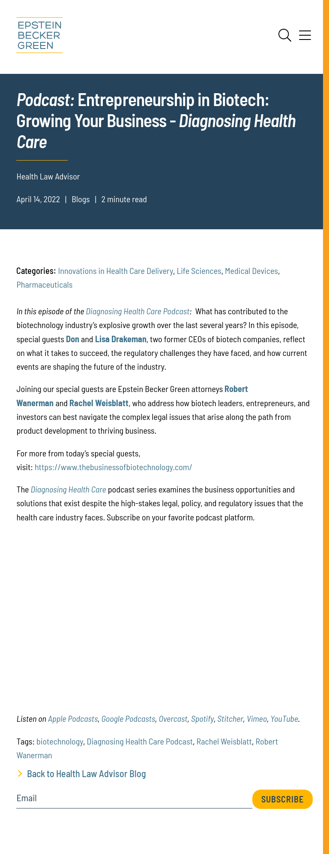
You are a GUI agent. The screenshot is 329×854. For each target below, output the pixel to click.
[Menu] (305, 38)
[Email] (134, 800)
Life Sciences (198, 270)
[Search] (284, 35)
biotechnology (59, 741)
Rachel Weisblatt (224, 741)
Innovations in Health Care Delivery (115, 270)
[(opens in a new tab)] (72, 339)
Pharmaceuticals (44, 284)
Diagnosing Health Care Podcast (137, 311)
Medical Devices (251, 270)
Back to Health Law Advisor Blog (86, 773)
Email (26, 798)
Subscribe (282, 799)
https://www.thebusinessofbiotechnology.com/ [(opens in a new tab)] (113, 467)
